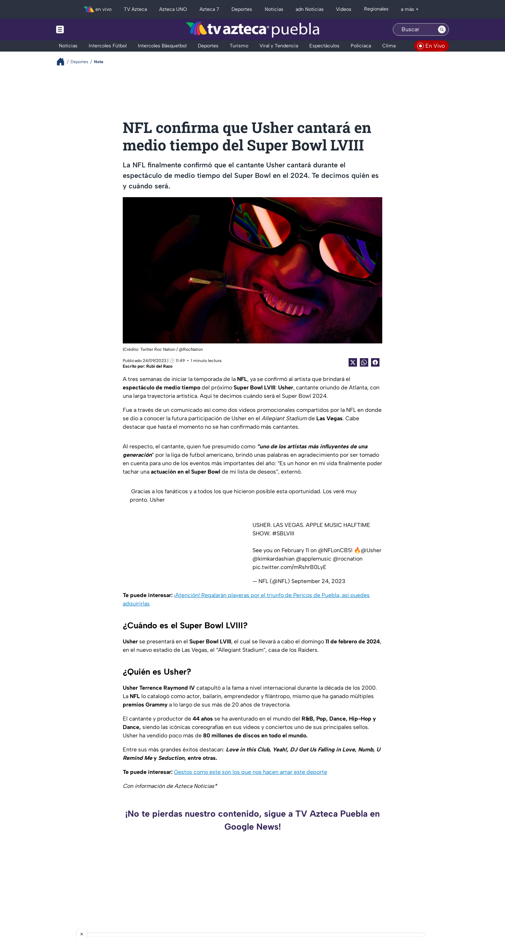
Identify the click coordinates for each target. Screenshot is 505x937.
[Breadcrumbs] (63, 61)
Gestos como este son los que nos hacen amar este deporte (250, 772)
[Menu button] (84, 29)
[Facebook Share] (375, 362)
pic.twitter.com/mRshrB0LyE (289, 567)
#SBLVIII (283, 533)
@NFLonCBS (334, 550)
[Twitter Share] (353, 362)
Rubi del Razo (159, 366)
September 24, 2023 (318, 581)
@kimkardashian (273, 558)
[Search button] (442, 29)
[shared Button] (364, 362)
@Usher (371, 550)
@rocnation (348, 558)
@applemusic (313, 558)
